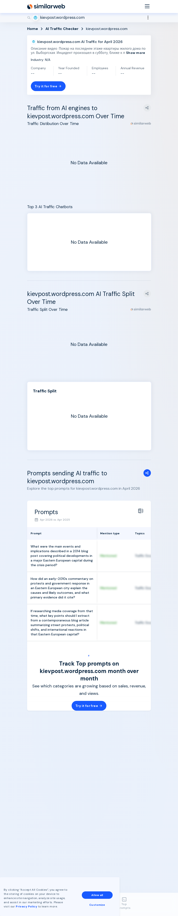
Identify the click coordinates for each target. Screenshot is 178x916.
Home (32, 28)
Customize (97, 905)
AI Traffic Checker (62, 28)
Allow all (97, 895)
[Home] (46, 6)
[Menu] (147, 7)
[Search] (89, 17)
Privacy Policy (26, 906)
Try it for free (48, 86)
